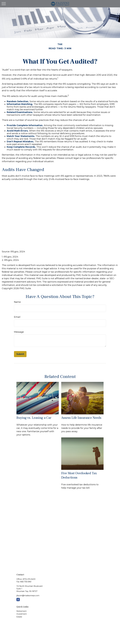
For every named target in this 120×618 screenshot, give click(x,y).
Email (17, 317)
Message (19, 332)
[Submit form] (20, 354)
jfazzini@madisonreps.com (27, 595)
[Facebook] (18, 599)
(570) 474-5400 (29, 579)
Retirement (21, 611)
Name (17, 302)
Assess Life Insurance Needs (81, 418)
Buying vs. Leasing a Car (33, 418)
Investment (21, 614)
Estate (19, 617)
